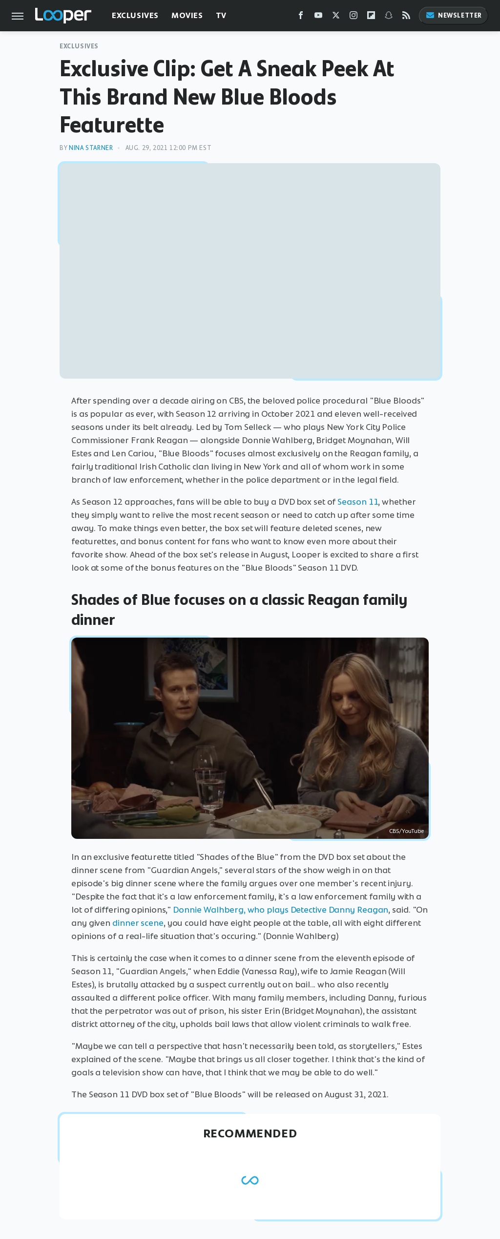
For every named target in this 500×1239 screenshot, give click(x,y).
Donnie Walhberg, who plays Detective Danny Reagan (280, 910)
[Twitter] (336, 17)
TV (221, 15)
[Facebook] (301, 17)
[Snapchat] (389, 17)
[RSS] (406, 17)
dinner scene (138, 923)
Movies (187, 15)
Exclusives (135, 15)
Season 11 (357, 502)
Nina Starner (91, 148)
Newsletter (453, 15)
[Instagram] (353, 17)
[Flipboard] (371, 17)
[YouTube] (318, 17)
